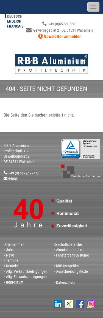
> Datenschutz (64, 282)
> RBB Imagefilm (66, 266)
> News (9, 255)
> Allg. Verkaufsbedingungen (25, 271)
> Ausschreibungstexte (71, 271)
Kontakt (11, 266)
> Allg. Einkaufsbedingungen (25, 276)
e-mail (13, 178)
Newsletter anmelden (63, 36)
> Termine (11, 260)
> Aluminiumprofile (68, 249)
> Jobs (8, 249)
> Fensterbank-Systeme (71, 255)
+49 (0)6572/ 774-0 (59, 24)
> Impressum (13, 282)
